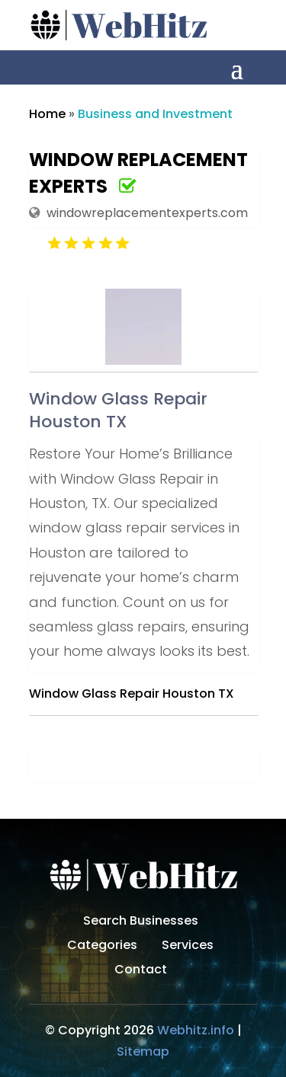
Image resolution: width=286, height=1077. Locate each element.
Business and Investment (155, 114)
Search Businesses (140, 922)
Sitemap (143, 1051)
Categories (102, 947)
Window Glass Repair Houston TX (131, 693)
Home (47, 114)
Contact (140, 971)
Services (188, 947)
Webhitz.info (195, 1030)
